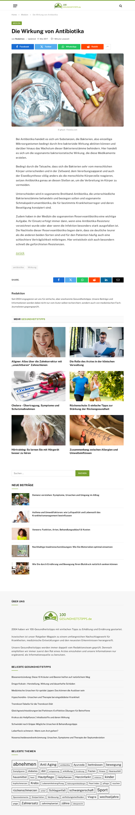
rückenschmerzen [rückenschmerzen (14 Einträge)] (25, 790)
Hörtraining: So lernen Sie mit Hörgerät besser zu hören (35, 451)
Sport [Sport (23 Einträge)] (102, 789)
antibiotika (18, 267)
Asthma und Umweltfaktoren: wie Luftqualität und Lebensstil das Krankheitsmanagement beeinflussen (66, 514)
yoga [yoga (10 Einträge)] (15, 803)
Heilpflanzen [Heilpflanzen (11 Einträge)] (65, 777)
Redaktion (20, 39)
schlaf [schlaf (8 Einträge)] (43, 791)
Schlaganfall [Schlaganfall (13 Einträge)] (57, 790)
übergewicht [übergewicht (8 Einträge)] (78, 804)
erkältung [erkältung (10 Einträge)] (68, 771)
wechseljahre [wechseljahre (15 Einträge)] (109, 797)
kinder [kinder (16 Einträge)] (109, 777)
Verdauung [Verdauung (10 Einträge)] (53, 797)
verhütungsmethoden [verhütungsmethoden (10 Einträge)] (73, 797)
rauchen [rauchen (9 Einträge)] (116, 783)
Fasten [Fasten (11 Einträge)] (92, 771)
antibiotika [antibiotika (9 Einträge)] (65, 765)
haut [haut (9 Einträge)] (32, 777)
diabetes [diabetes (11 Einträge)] (33, 771)
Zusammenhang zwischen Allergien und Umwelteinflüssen (94, 451)
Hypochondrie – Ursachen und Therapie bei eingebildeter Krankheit (45, 697)
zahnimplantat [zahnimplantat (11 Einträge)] (50, 803)
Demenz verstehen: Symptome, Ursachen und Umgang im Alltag (65, 495)
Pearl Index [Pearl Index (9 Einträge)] (94, 783)
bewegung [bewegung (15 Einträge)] (113, 764)
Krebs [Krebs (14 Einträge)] (35, 783)
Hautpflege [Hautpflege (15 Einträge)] (46, 777)
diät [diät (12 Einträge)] (43, 771)
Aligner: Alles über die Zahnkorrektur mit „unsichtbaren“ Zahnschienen (37, 363)
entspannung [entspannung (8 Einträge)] (54, 771)
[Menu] (15, 5)
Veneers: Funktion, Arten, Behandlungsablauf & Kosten (61, 529)
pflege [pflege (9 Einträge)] (106, 783)
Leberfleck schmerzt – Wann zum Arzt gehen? (35, 731)
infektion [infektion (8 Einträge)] (97, 777)
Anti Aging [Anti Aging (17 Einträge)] (48, 765)
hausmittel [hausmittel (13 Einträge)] (20, 777)
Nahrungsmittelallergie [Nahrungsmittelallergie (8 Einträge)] (76, 783)
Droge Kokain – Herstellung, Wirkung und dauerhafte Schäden (43, 683)
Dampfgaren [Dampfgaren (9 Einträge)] (19, 771)
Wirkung (32, 267)
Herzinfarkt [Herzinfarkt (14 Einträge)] (83, 777)
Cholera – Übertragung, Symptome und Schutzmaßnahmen (35, 407)
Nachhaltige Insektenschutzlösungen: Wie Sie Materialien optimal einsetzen (72, 547)
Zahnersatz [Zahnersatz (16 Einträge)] (29, 803)
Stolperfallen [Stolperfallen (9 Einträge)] (38, 797)
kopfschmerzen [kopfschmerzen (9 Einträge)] (20, 783)
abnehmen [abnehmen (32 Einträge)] (24, 764)
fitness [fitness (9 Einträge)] (102, 771)
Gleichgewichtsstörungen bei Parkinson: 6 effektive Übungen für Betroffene (51, 710)
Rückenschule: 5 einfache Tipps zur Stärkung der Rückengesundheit (91, 407)
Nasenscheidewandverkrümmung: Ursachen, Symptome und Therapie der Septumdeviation (58, 737)
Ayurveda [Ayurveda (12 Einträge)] (79, 764)
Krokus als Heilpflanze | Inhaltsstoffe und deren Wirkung (41, 717)
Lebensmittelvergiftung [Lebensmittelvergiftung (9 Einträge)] (53, 783)
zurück (20, 253)
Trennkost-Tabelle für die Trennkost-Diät (32, 704)
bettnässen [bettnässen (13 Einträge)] (95, 764)
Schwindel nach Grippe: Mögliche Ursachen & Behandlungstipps (44, 724)
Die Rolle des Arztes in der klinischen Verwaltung (92, 363)
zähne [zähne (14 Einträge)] (65, 803)
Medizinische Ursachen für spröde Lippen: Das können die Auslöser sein (48, 690)
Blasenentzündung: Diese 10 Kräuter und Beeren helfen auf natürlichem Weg (51, 677)
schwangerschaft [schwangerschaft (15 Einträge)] (81, 790)
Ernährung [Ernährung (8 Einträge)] (80, 771)
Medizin (16, 23)
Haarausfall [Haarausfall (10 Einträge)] (115, 771)
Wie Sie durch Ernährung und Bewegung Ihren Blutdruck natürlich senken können (75, 564)
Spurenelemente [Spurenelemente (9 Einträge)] (20, 797)
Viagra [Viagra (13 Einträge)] (92, 797)
